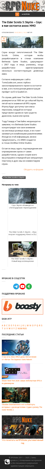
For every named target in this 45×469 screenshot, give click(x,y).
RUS (25, 328)
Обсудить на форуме (33, 169)
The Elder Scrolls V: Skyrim (14, 177)
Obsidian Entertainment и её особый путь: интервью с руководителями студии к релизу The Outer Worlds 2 (22, 407)
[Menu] (17, 14)
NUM (20, 328)
